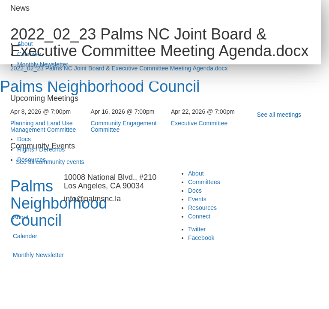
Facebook (201, 237)
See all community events (50, 161)
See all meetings (279, 114)
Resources (202, 207)
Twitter (197, 229)
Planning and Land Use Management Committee (43, 126)
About (21, 217)
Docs (24, 139)
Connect (199, 216)
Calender (25, 236)
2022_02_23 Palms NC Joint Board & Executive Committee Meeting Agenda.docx (118, 68)
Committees (204, 182)
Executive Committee (199, 123)
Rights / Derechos (41, 149)
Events (197, 199)
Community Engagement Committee (124, 126)
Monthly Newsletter (38, 254)
